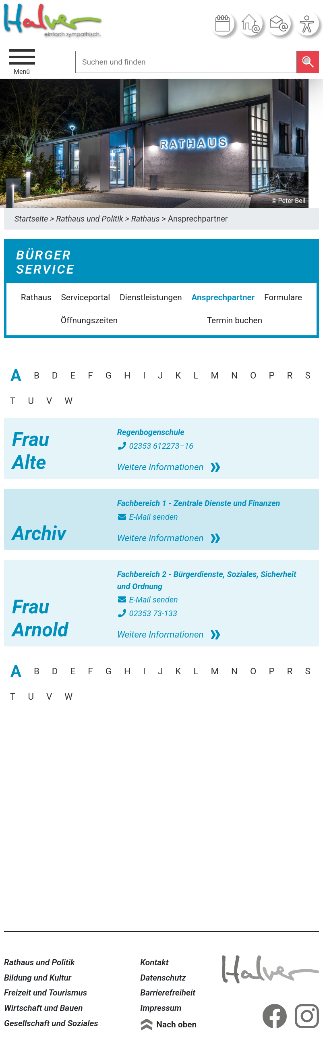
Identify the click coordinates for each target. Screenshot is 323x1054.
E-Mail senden (147, 517)
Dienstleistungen (151, 297)
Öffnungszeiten (89, 320)
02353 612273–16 (155, 446)
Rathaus (36, 297)
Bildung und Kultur (37, 978)
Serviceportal (85, 297)
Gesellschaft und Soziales (51, 1023)
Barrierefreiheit (167, 993)
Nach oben (176, 1024)
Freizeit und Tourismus (45, 993)
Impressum (160, 1008)
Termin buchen (234, 320)
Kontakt (154, 962)
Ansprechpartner (223, 297)
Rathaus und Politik (39, 962)
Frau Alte (30, 451)
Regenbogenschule (150, 432)
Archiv (39, 533)
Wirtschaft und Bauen (43, 1008)
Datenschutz (163, 978)
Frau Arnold (40, 618)
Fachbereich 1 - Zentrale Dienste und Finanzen (198, 503)
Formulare (283, 297)
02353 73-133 (147, 613)
